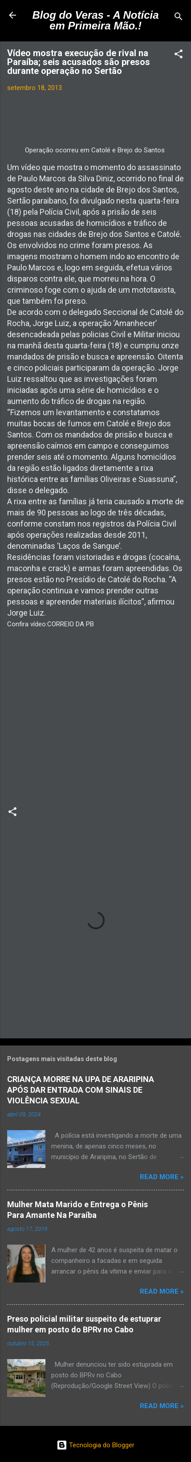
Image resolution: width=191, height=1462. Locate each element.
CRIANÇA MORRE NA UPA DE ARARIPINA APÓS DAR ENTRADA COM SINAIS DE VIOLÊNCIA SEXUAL (80, 1089)
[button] (178, 55)
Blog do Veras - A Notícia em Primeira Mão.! (95, 20)
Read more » (162, 1177)
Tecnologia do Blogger (95, 1445)
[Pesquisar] (178, 18)
